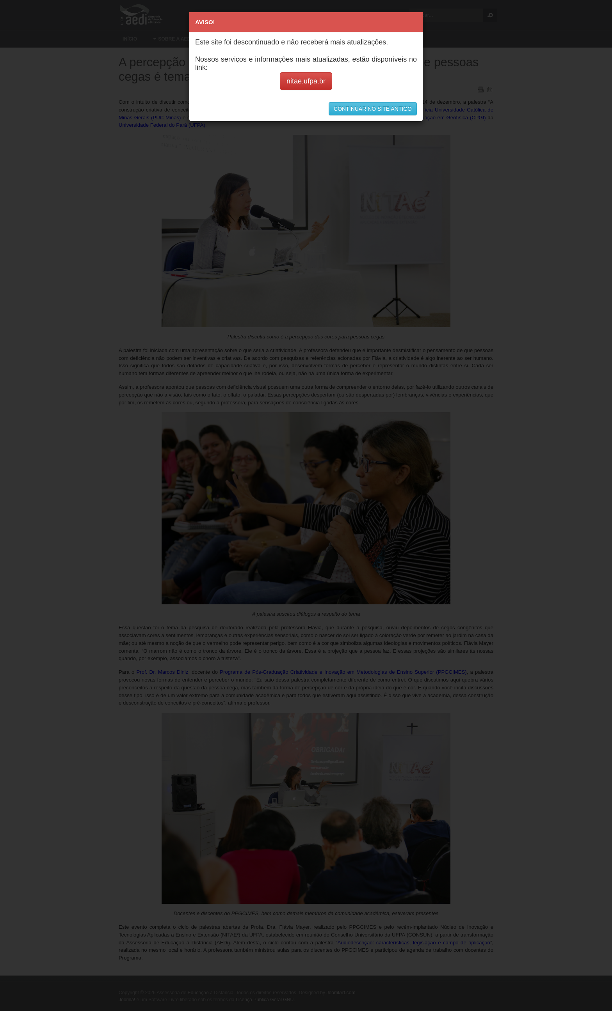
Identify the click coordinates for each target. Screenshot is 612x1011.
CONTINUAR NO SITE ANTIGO (373, 109)
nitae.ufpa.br (306, 81)
